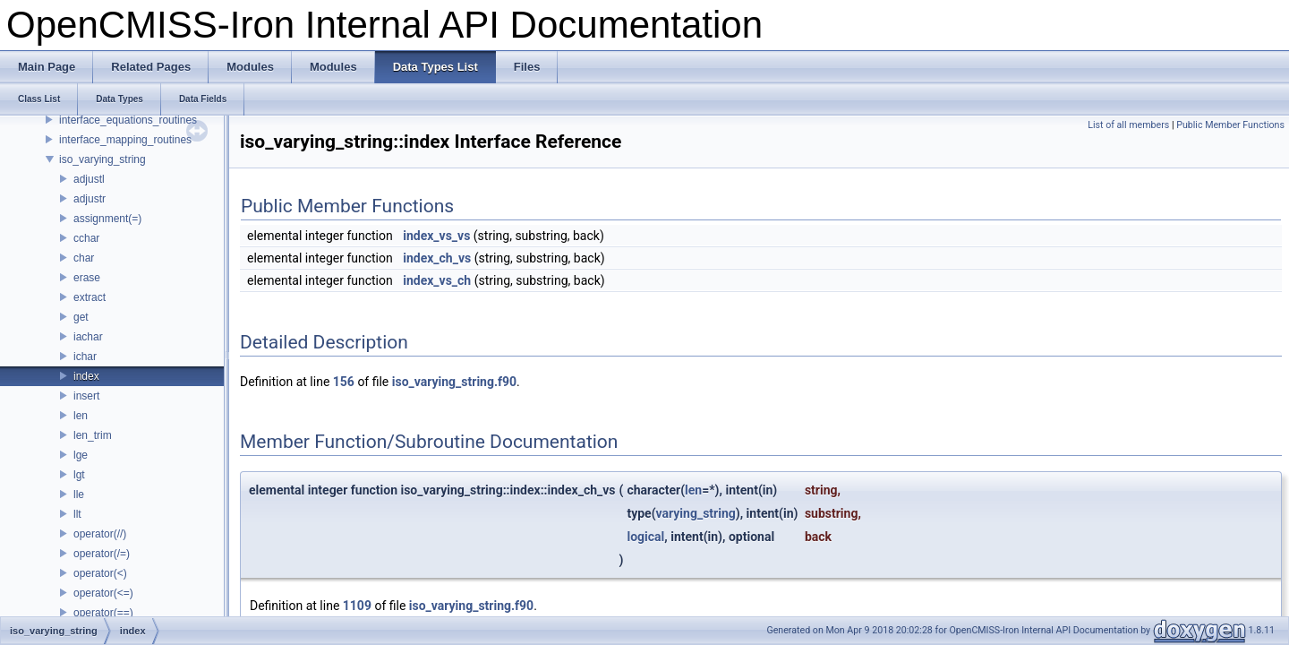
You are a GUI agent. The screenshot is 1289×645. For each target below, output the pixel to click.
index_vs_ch (437, 280)
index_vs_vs (436, 235)
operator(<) (100, 573)
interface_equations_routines (128, 120)
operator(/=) (101, 553)
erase (86, 277)
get (81, 317)
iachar (88, 337)
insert (86, 396)
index (86, 376)
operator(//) (99, 534)
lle (78, 494)
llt (77, 514)
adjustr (89, 199)
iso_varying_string (102, 159)
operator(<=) (103, 593)
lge (80, 455)
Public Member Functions (1230, 125)
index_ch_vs (437, 258)
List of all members (1128, 125)
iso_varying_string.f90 (454, 381)
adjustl (89, 179)
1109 (357, 605)
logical (645, 536)
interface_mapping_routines (125, 139)
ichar (85, 356)
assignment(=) (107, 218)
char (83, 258)
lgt (79, 475)
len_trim (92, 435)
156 (343, 381)
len (80, 415)
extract (89, 297)
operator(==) (103, 612)
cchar (86, 238)
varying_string (696, 513)
